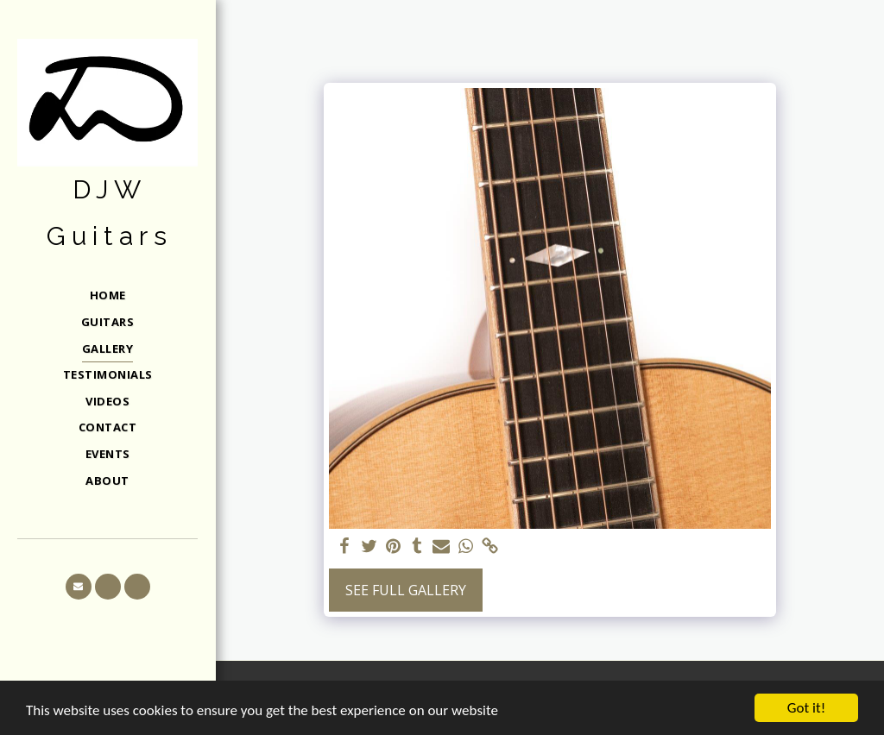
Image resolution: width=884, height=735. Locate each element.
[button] (79, 587)
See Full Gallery (405, 590)
